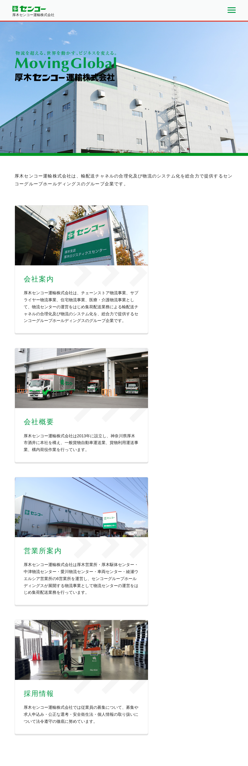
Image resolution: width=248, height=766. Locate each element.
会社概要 (159, 726)
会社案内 (139, 726)
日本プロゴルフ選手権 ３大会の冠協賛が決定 (116, 545)
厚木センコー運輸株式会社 (37, 724)
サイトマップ (228, 726)
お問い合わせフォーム (186, 679)
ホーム (121, 726)
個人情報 (206, 726)
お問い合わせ (182, 726)
